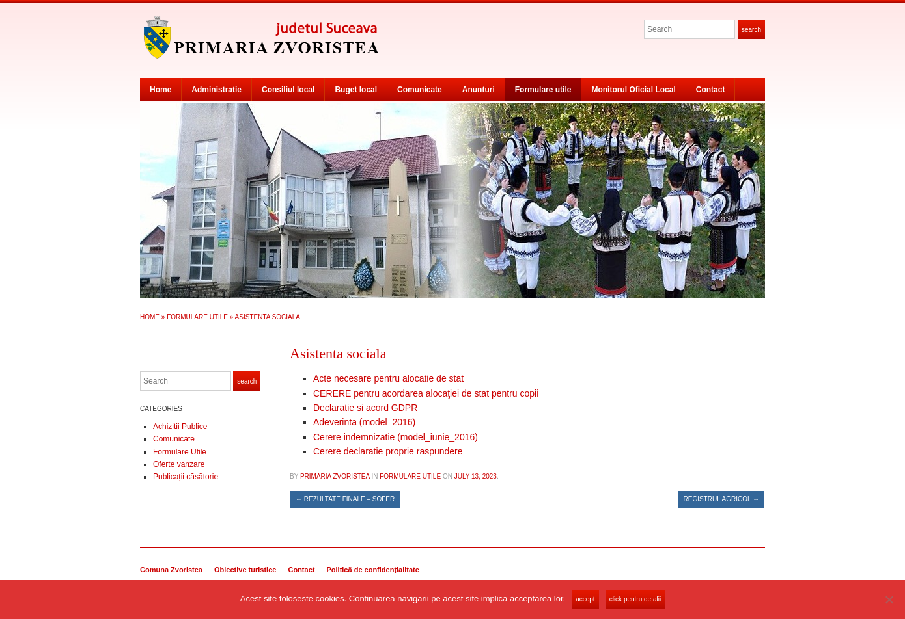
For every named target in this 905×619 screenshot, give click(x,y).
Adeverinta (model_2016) (364, 422)
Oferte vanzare (178, 464)
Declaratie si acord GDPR (365, 407)
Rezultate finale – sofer (345, 499)
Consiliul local (288, 89)
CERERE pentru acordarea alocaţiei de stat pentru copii (425, 393)
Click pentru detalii (635, 599)
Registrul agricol (721, 499)
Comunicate (419, 89)
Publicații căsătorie (185, 476)
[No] (888, 599)
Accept (585, 599)
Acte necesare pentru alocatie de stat (388, 378)
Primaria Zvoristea (335, 476)
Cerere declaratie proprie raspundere (388, 451)
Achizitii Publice (180, 426)
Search (751, 29)
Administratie (216, 89)
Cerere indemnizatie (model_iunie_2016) (395, 437)
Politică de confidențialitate (372, 569)
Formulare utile (543, 89)
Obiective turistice (245, 569)
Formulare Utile (197, 317)
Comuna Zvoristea (171, 569)
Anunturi (478, 89)
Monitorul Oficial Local (633, 89)
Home (160, 89)
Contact (710, 89)
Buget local (356, 89)
